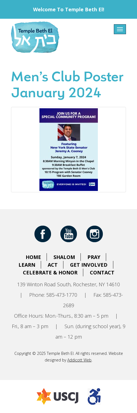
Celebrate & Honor (50, 272)
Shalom (64, 257)
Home (33, 257)
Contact (102, 272)
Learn (26, 264)
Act (53, 264)
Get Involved (89, 264)
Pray (93, 257)
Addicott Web (79, 360)
